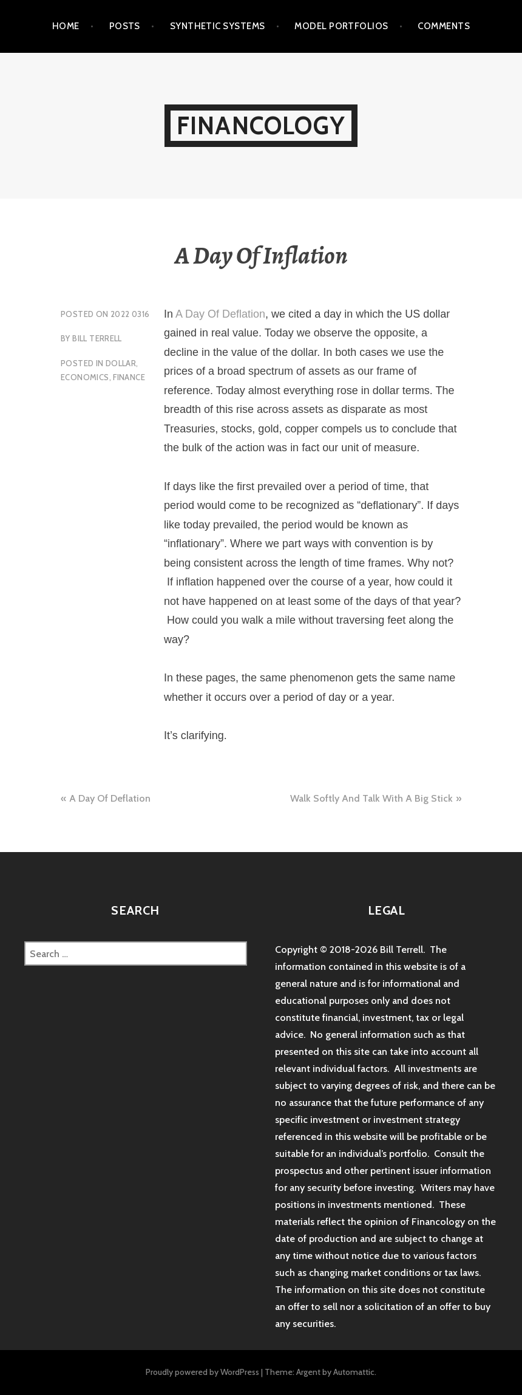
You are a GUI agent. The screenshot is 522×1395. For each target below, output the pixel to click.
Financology (261, 125)
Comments (444, 26)
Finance (129, 377)
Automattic (354, 1371)
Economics (85, 377)
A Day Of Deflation (220, 314)
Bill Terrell (97, 338)
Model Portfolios (341, 26)
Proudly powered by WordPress (202, 1371)
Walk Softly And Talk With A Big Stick (371, 798)
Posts (124, 26)
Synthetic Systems (217, 26)
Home (66, 26)
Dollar (121, 363)
